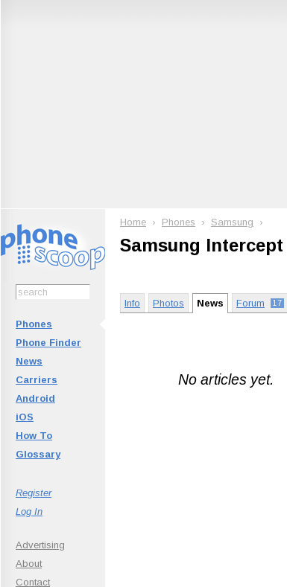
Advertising (40, 545)
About (29, 563)
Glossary (38, 454)
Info (132, 303)
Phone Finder (48, 342)
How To (34, 435)
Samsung (232, 222)
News (29, 361)
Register (33, 492)
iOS (25, 417)
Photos (168, 303)
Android (35, 398)
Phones (34, 324)
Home (133, 222)
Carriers (36, 379)
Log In (29, 511)
